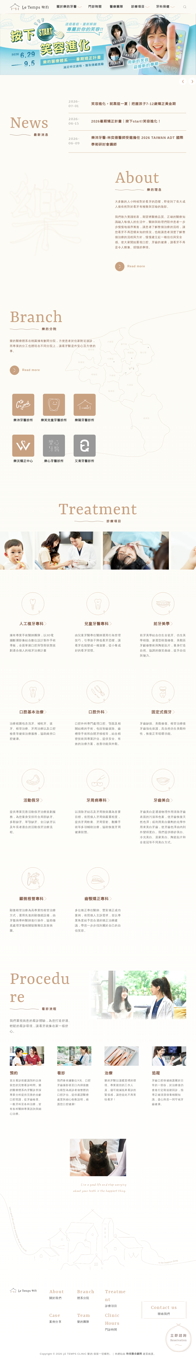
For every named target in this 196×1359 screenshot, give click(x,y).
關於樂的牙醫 (69, 7)
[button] (183, 81)
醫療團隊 (116, 6)
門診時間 (95, 6)
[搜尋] (184, 6)
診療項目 (140, 7)
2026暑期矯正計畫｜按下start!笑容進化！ (126, 121)
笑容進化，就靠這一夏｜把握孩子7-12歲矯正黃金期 (133, 104)
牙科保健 (165, 7)
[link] (98, 44)
